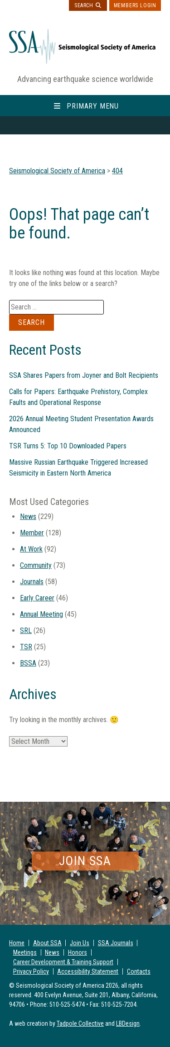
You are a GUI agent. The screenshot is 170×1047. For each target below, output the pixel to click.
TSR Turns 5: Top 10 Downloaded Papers (67, 446)
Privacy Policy (31, 971)
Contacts (139, 971)
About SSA (47, 943)
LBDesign (128, 1023)
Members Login (135, 5)
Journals (32, 581)
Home (16, 943)
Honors (77, 952)
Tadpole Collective (80, 1023)
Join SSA (85, 860)
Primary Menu (93, 106)
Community (36, 565)
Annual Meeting (41, 614)
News (28, 516)
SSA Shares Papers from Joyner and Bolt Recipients (83, 375)
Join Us (79, 943)
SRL (26, 630)
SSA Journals (115, 943)
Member (32, 532)
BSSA (28, 663)
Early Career (37, 598)
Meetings (25, 952)
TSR (26, 646)
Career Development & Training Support (63, 962)
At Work (31, 549)
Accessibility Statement (87, 971)
